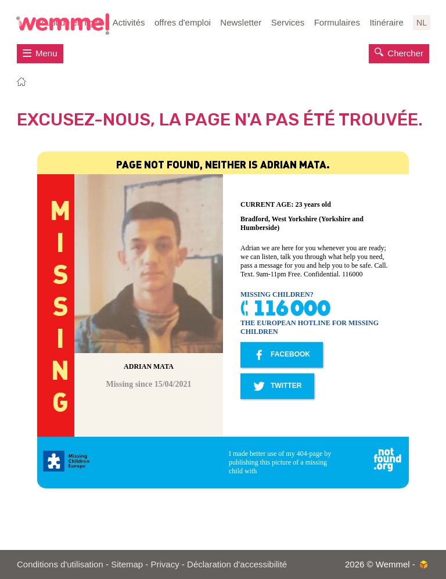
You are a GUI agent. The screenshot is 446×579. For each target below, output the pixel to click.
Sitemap (127, 564)
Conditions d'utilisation (60, 564)
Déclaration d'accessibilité (237, 564)
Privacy (165, 564)
